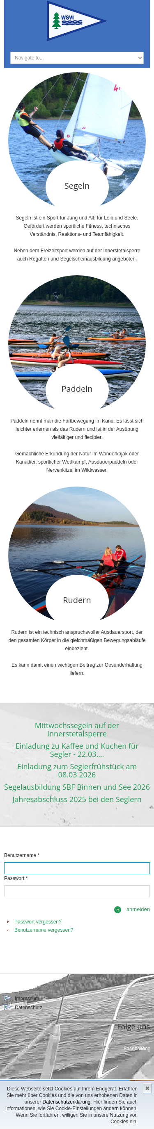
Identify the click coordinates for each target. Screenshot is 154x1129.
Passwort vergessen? (38, 922)
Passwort (16, 878)
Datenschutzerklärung (67, 1102)
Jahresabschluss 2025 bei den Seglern (76, 799)
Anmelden (138, 909)
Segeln (77, 185)
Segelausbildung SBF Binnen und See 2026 (77, 787)
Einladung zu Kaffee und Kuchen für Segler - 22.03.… (77, 750)
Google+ (144, 1048)
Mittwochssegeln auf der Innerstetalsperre (77, 729)
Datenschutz (28, 1007)
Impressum (27, 998)
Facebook (129, 1048)
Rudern (77, 600)
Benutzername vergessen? (43, 930)
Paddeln (76, 388)
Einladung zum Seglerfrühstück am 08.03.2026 (77, 770)
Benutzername (21, 855)
